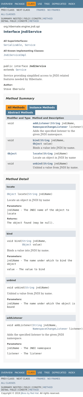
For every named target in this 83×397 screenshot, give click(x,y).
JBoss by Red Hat (30, 393)
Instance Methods (42, 107)
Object (37, 143)
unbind (37, 163)
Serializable (13, 45)
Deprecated (59, 4)
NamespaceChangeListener (50, 126)
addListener (41, 123)
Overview (7, 4)
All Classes (8, 14)
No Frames (53, 10)
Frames (40, 10)
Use (40, 4)
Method (48, 18)
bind (36, 140)
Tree (47, 4)
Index (71, 4)
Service (30, 45)
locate (37, 153)
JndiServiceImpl (15, 55)
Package (20, 4)
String (55, 123)
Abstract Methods (20, 112)
